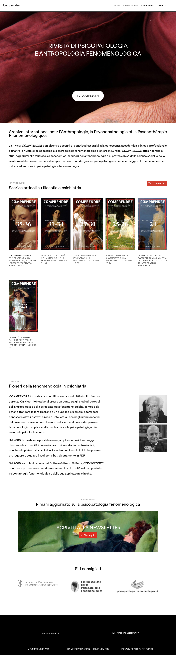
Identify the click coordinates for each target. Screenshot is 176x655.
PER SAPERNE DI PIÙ (88, 95)
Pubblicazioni (130, 5)
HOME (70, 649)
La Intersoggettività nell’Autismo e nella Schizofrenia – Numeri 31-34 (54, 259)
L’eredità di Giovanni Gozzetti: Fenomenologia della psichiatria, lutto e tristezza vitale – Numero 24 (152, 260)
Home (117, 5)
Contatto (162, 5)
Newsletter (147, 5)
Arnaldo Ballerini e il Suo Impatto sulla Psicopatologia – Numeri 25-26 (119, 259)
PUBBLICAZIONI (83, 649)
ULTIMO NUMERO (100, 649)
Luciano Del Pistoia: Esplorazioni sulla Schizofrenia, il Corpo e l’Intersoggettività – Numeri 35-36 (22, 260)
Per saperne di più (51, 633)
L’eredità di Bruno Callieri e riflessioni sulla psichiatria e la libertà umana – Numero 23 (22, 342)
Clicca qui (89, 535)
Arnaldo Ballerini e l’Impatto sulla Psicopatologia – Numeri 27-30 (87, 259)
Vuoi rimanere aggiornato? (125, 632)
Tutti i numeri (155, 183)
